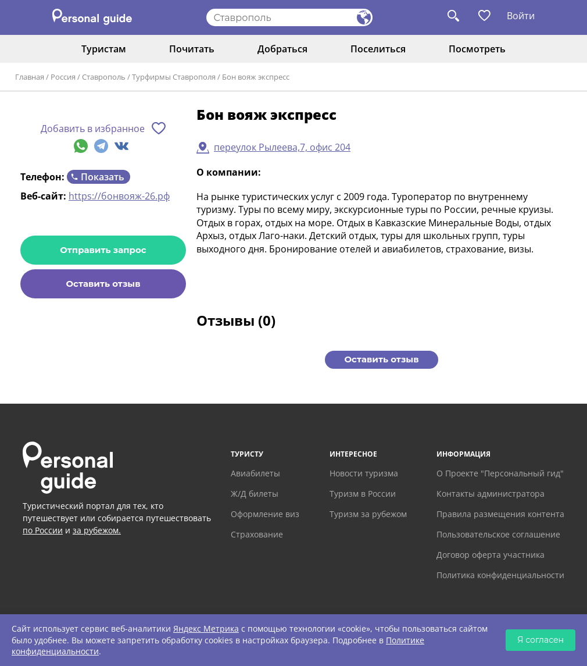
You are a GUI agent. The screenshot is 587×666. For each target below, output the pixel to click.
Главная (29, 77)
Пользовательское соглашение (498, 534)
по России (43, 530)
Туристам (103, 48)
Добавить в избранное (93, 128)
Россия (63, 77)
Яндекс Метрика (206, 628)
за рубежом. (97, 530)
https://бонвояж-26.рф (119, 196)
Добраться (282, 48)
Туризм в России (363, 493)
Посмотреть (477, 48)
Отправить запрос (103, 249)
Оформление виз (265, 513)
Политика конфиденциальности (500, 574)
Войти (521, 15)
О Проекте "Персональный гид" (500, 473)
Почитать (191, 48)
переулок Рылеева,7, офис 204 (282, 147)
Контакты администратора (490, 493)
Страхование (257, 534)
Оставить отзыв (103, 283)
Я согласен (540, 640)
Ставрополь (104, 77)
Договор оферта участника (490, 554)
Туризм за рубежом (368, 513)
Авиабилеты (255, 473)
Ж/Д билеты (254, 493)
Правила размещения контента (500, 513)
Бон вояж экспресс (255, 77)
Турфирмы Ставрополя (174, 77)
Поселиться (378, 48)
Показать (102, 176)
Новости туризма (364, 473)
